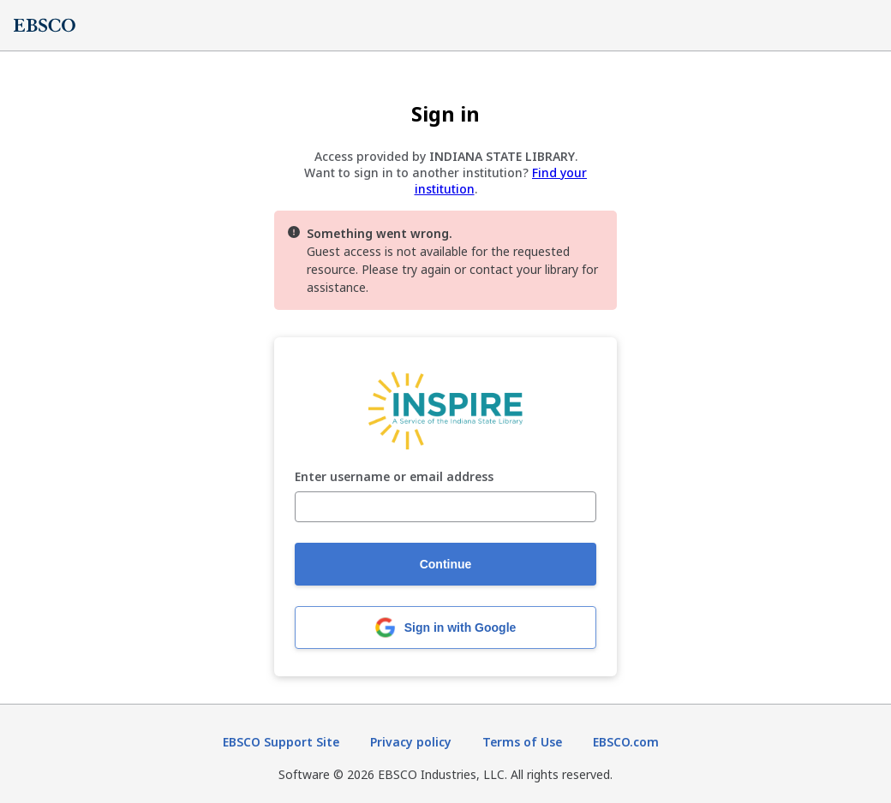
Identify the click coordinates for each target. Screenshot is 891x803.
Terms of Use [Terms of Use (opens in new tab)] (522, 742)
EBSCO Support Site (281, 742)
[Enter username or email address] (445, 506)
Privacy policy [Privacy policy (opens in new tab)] (410, 742)
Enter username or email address (394, 477)
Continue (446, 564)
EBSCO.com (626, 742)
